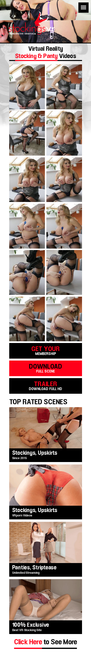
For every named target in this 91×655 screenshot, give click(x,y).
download (45, 368)
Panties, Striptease (34, 568)
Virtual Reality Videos (45, 53)
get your (45, 350)
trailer (45, 385)
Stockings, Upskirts (34, 453)
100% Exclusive (30, 625)
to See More (45, 642)
